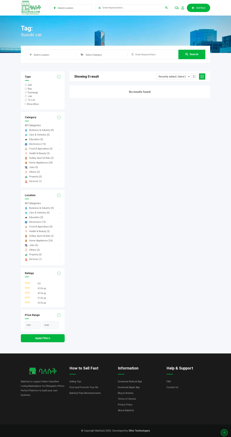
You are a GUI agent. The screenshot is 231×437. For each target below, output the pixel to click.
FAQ (169, 381)
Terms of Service (127, 398)
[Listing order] (173, 76)
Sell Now (198, 7)
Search (191, 54)
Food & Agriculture (38, 148)
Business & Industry (39, 130)
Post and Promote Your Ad (83, 387)
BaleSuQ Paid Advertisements (85, 393)
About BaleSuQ (126, 410)
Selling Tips (75, 381)
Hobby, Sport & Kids (39, 158)
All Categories (33, 125)
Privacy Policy (125, 404)
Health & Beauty (37, 153)
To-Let (31, 99)
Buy (30, 88)
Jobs (31, 167)
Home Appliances (39, 162)
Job (30, 96)
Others (32, 171)
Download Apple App (129, 387)
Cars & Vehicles (37, 134)
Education (34, 139)
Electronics (35, 144)
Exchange (33, 92)
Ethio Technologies (139, 430)
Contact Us (172, 387)
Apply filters (42, 338)
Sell (30, 85)
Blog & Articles (125, 393)
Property (33, 176)
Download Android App (130, 381)
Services (33, 181)
